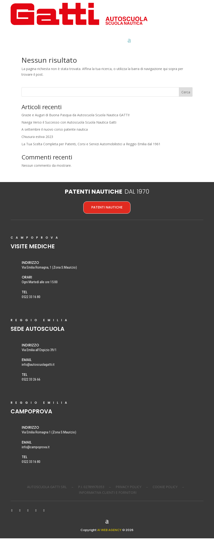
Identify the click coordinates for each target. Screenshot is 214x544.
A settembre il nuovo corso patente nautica (54, 135)
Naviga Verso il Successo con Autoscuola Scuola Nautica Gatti (68, 128)
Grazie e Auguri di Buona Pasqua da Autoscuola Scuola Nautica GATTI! (75, 120)
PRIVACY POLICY (128, 492)
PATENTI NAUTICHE (106, 213)
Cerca (185, 98)
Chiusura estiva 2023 (37, 142)
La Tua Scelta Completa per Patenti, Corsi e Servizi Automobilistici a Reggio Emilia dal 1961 (90, 149)
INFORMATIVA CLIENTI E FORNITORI (107, 498)
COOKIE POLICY (165, 492)
